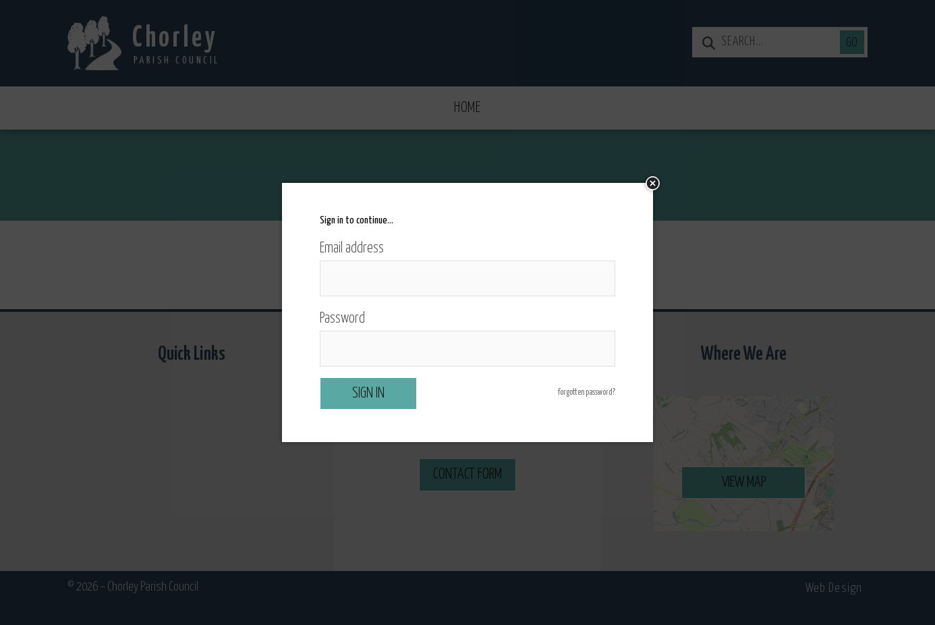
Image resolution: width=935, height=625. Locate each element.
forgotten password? (586, 393)
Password (342, 318)
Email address (352, 248)
